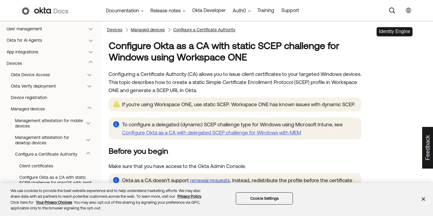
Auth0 (239, 10)
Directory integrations (52, 49)
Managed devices (54, 141)
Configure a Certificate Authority (204, 29)
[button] (92, 26)
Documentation (122, 10)
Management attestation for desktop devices (55, 172)
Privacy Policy (189, 196)
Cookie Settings (264, 198)
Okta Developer (209, 10)
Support (290, 10)
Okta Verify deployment (54, 118)
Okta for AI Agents (52, 72)
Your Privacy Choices (54, 202)
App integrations (52, 84)
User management (52, 61)
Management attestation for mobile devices (55, 155)
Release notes (165, 10)
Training (265, 10)
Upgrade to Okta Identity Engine (52, 26)
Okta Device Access (54, 106)
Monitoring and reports (52, 38)
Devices (52, 95)
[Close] (423, 199)
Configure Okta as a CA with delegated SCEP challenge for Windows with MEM (211, 133)
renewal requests (210, 180)
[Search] (392, 10)
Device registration (29, 129)
